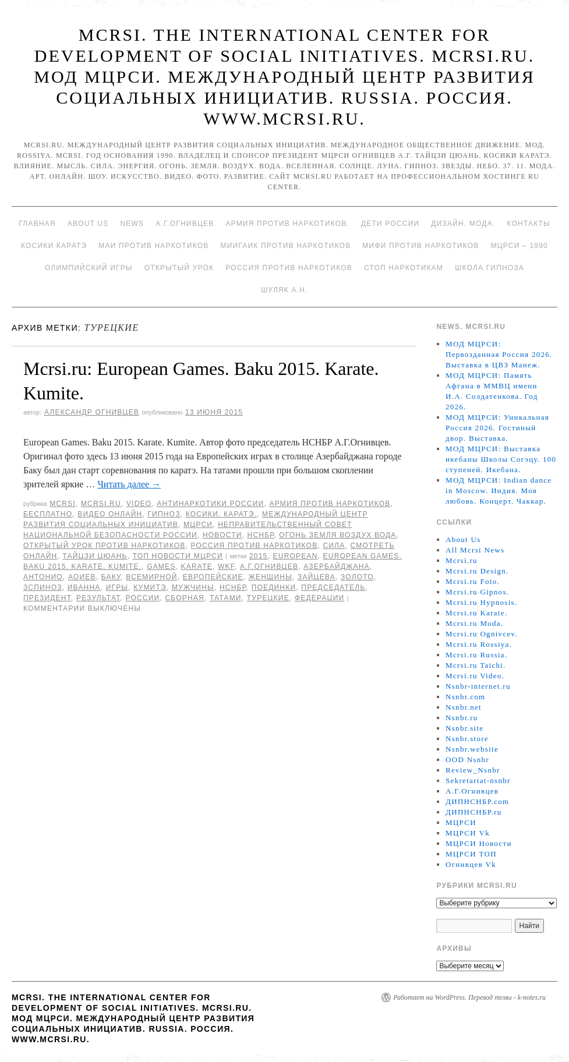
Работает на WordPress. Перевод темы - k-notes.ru (469, 997)
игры (117, 587)
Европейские (213, 577)
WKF (226, 566)
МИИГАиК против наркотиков (285, 246)
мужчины (193, 587)
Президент (47, 598)
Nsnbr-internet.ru (478, 686)
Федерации (319, 598)
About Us (88, 224)
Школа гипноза (489, 268)
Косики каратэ (54, 246)
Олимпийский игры (89, 268)
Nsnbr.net (464, 707)
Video (138, 504)
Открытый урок (179, 268)
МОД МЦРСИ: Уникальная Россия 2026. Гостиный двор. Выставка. (497, 427)
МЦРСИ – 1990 (518, 246)
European (295, 556)
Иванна (84, 587)
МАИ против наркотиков (153, 246)
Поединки (274, 587)
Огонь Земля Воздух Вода (337, 535)
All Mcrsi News (475, 550)
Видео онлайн (109, 514)
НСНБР (261, 535)
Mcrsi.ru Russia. (476, 654)
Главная (37, 224)
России (142, 598)
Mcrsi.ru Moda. (474, 623)
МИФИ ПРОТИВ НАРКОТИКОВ (420, 246)
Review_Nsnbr (473, 770)
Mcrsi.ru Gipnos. (477, 591)
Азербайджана (336, 566)
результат (98, 598)
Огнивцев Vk (471, 864)
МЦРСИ (198, 525)
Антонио (43, 577)
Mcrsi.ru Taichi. (476, 665)
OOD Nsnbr (467, 759)
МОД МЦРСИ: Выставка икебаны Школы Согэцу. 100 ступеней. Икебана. (501, 459)
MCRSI (63, 504)
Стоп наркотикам (403, 268)
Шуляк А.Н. (284, 290)
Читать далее (129, 484)
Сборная (184, 598)
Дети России (390, 224)
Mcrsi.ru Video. (475, 675)
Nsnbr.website (472, 749)
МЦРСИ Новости (479, 843)
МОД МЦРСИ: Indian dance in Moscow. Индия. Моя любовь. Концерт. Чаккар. (499, 490)
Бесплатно (47, 514)
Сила (334, 545)
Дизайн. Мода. (463, 224)
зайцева (316, 577)
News (132, 224)
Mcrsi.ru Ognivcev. (482, 633)
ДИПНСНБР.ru (474, 812)
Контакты (528, 224)
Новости (222, 535)
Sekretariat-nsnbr (478, 780)
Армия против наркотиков (329, 504)
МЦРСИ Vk (468, 833)
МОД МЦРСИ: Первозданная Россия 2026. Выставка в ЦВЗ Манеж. (499, 354)
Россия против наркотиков (288, 268)
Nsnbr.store (467, 738)
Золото (357, 577)
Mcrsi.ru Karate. (476, 612)
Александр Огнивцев (91, 412)
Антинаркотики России (210, 504)
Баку (111, 577)
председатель (333, 587)
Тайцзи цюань (94, 556)
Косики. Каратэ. (221, 514)
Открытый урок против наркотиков (104, 545)
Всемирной (151, 577)
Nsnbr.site (464, 728)
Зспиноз (42, 587)
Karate (197, 566)
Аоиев (82, 577)
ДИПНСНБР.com (477, 801)
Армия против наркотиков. (287, 224)
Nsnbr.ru (462, 717)
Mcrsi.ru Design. (477, 571)
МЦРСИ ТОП (471, 853)
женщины (270, 577)
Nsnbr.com (465, 696)
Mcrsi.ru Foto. (473, 581)
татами (226, 598)
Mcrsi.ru (101, 504)
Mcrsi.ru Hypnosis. (481, 602)
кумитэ (150, 587)
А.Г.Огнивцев (184, 224)
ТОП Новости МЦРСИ (178, 556)
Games (161, 566)
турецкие (268, 598)
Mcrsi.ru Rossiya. (479, 644)
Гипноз (163, 514)
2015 (258, 556)
